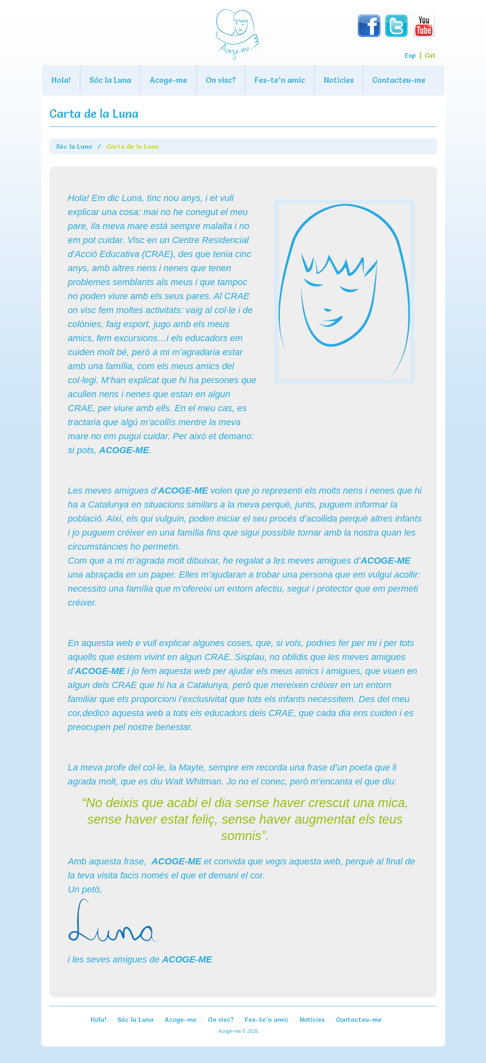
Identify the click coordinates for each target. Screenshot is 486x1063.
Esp (410, 55)
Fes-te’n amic (279, 80)
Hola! (61, 80)
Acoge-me (168, 80)
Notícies (339, 80)
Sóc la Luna (110, 80)
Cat (430, 55)
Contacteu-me (398, 80)
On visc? (221, 80)
